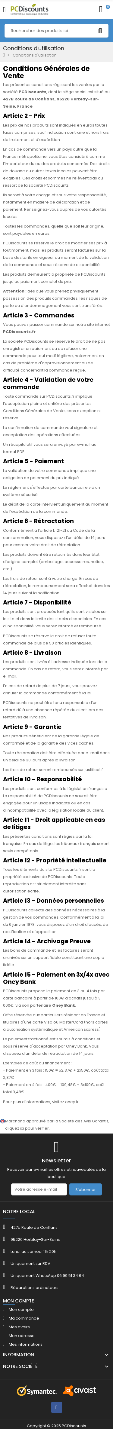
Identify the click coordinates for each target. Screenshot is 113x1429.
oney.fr (72, 1102)
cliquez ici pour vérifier (27, 1128)
